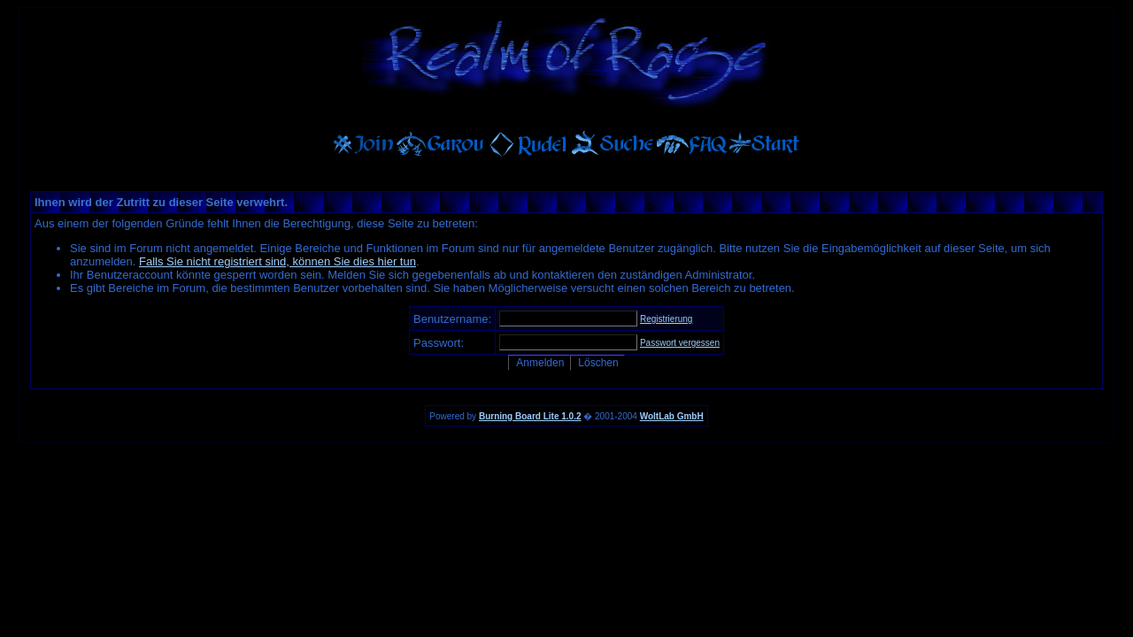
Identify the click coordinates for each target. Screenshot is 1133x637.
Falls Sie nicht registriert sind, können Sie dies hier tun (277, 261)
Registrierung (666, 319)
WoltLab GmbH (672, 416)
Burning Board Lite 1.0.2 (530, 416)
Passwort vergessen (680, 343)
